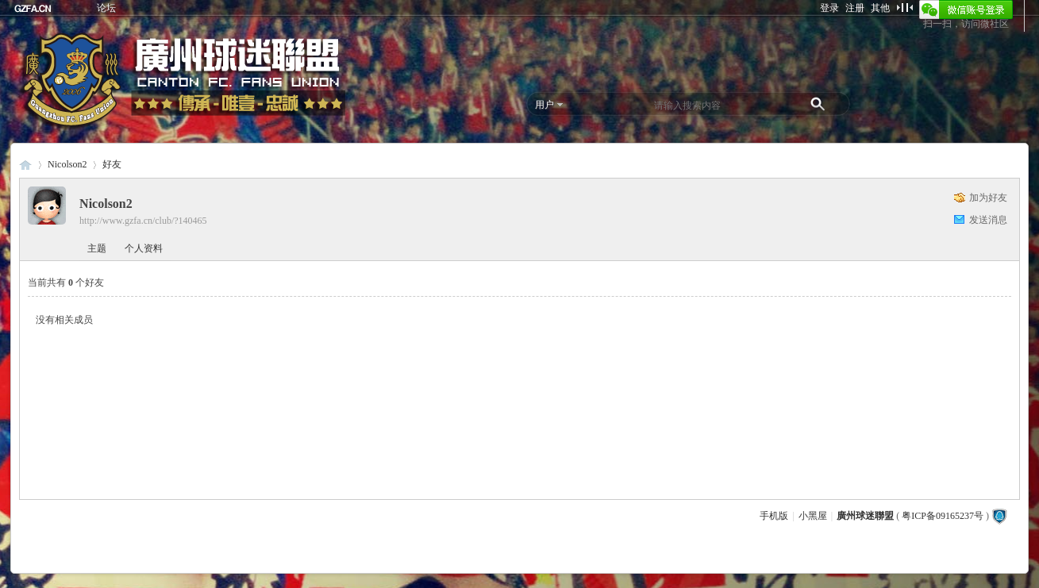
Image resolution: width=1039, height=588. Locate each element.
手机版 (774, 515)
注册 (854, 7)
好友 (111, 164)
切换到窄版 (904, 7)
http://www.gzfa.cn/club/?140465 (143, 220)
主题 (96, 248)
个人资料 (144, 248)
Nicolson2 (67, 164)
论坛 (106, 7)
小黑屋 (812, 515)
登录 (829, 7)
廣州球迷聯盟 (25, 164)
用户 (544, 104)
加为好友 (988, 197)
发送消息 (988, 219)
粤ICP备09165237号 (942, 515)
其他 (880, 7)
